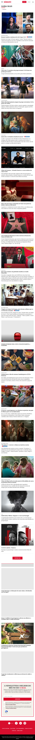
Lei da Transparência (20, 728)
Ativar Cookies (19, 730)
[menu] (2, 1)
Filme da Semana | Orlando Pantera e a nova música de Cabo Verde (16, 171)
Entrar (29, 2)
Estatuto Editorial (5, 728)
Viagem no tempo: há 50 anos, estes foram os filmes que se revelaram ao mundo (17, 309)
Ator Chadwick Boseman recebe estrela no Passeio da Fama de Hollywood (16, 236)
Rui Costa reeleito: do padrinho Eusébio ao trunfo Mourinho (14, 272)
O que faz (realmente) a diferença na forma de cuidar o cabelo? (16, 674)
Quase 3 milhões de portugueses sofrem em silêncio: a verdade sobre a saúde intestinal (16, 618)
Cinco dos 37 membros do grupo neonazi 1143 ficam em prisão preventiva (16, 71)
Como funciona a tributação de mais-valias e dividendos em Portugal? (16, 591)
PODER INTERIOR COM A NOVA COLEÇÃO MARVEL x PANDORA (15, 344)
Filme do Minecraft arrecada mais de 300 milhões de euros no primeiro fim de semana (17, 481)
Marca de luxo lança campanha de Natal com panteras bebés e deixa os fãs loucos (16, 204)
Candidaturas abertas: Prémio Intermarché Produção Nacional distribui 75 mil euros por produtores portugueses (16, 647)
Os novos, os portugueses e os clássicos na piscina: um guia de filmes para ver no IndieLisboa (17, 411)
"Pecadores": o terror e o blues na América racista (15, 445)
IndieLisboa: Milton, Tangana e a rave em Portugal (15, 515)
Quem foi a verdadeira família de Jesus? (12, 136)
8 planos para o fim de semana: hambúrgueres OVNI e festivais (16, 375)
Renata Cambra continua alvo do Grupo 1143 (13, 37)
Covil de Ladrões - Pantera (8, 548)
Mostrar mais (17, 558)
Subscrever (17, 699)
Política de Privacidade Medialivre (10, 704)
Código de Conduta (28, 728)
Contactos (14, 730)
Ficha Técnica (12, 728)
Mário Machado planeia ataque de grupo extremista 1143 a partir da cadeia (17, 102)
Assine (24, 2)
